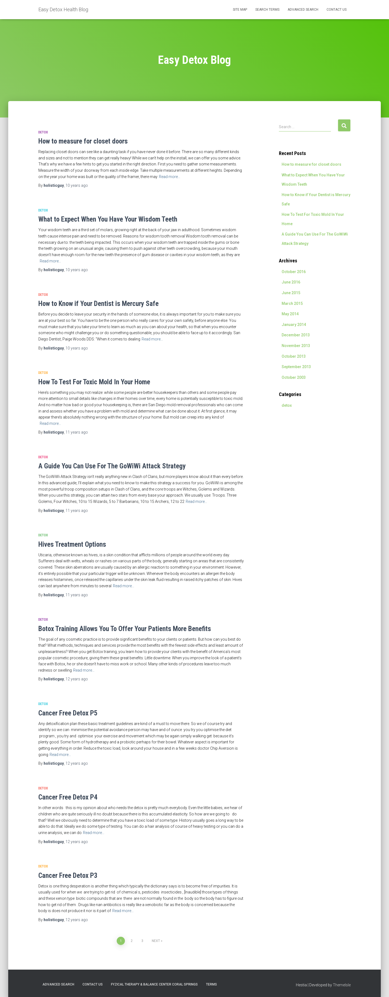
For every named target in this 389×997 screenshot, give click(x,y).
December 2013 (296, 335)
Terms (211, 984)
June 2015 (291, 293)
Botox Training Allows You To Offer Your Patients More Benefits (124, 629)
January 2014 (294, 324)
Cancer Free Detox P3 (68, 875)
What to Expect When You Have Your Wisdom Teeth (107, 219)
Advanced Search (303, 10)
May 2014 (290, 314)
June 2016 (291, 282)
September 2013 (296, 367)
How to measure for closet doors (83, 141)
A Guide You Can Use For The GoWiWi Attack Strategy (112, 466)
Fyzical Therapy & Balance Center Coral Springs (154, 984)
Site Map (240, 10)
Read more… (169, 176)
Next (156, 941)
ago (76, 185)
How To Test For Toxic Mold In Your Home (94, 382)
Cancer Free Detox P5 (68, 713)
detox (43, 132)
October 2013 (294, 356)
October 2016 (294, 272)
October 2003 (294, 377)
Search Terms (267, 10)
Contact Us (337, 10)
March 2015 (292, 303)
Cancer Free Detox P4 (68, 797)
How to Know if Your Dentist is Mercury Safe (98, 304)
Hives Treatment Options (72, 544)
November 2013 (296, 345)
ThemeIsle (342, 985)
